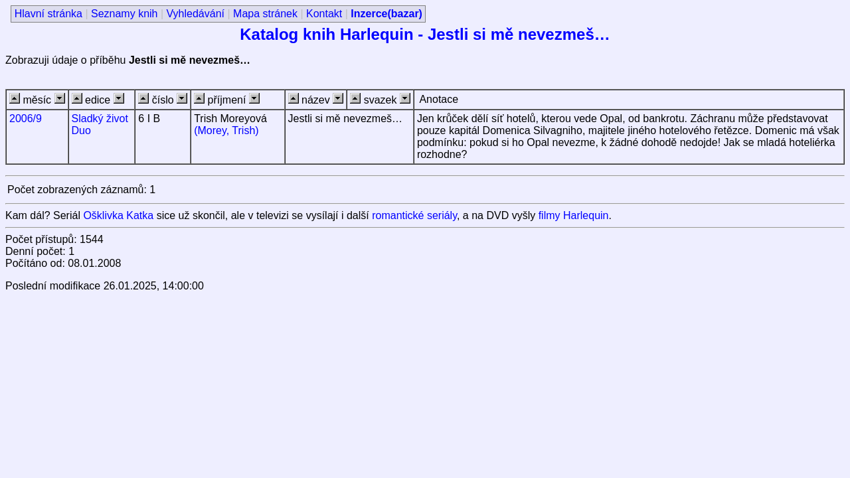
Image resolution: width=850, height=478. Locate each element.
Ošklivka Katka (118, 215)
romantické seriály (414, 215)
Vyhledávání (195, 13)
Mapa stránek (265, 13)
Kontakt (324, 13)
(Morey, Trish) (226, 130)
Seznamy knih (124, 13)
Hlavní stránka (48, 13)
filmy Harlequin (574, 215)
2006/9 (25, 118)
